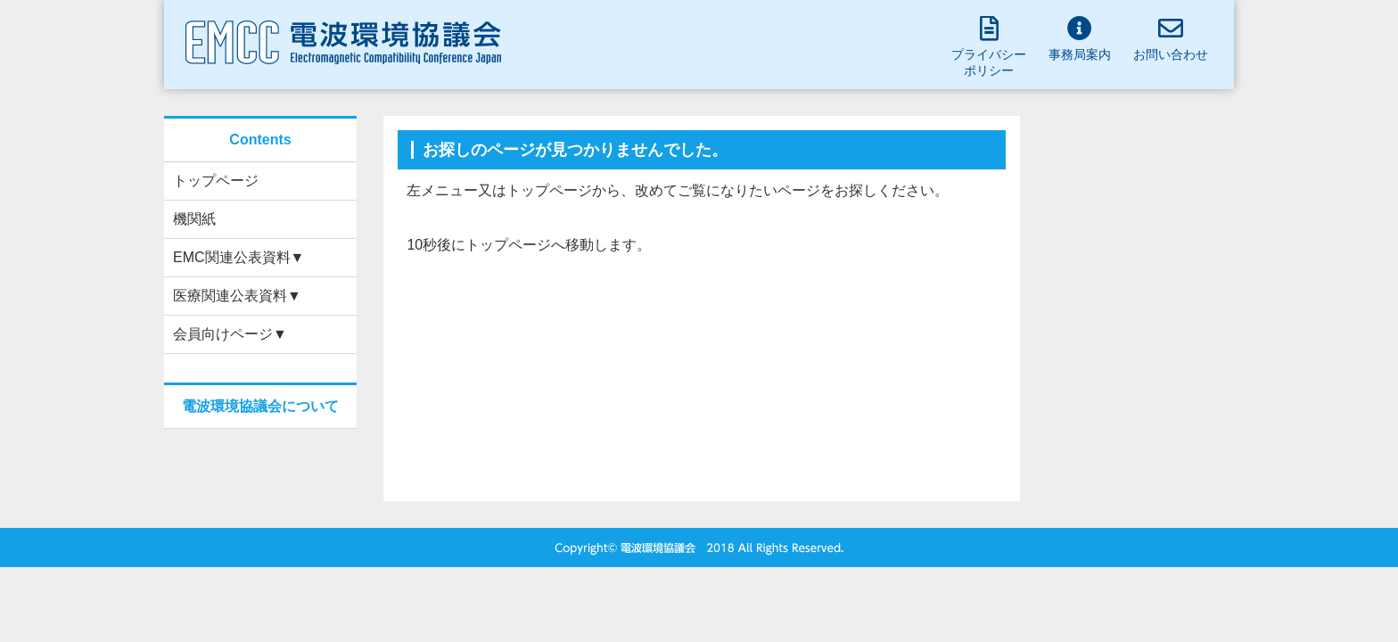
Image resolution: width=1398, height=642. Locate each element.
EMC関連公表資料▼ (238, 257)
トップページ (216, 180)
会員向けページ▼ (230, 334)
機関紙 (194, 218)
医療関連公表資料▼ (237, 295)
